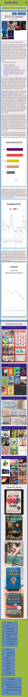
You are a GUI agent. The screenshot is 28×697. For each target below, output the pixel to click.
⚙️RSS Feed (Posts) (9, 641)
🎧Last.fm (7, 665)
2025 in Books (14, 365)
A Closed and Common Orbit (10, 70)
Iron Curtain (6, 68)
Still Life (5, 65)
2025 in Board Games (14, 327)
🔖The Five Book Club (10, 633)
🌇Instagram (8, 663)
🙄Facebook (8, 655)
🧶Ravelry (7, 670)
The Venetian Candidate (6, 94)
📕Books (7, 626)
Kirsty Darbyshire (10, 689)
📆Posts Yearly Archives (11, 638)
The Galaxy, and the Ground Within (11, 73)
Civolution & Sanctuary (14, 427)
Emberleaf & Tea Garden (14, 457)
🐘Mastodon (8, 668)
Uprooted (5, 92)
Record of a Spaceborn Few (10, 72)
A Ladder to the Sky (8, 66)
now (7, 692)
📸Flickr (7, 658)
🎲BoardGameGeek (9, 653)
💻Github (7, 660)
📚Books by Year (9, 631)
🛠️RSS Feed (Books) (10, 643)
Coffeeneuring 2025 (14, 398)
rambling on (21, 13)
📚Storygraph (8, 673)
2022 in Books (18, 42)
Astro (12, 682)
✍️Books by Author (10, 628)
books (14, 13)
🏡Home (7, 636)
